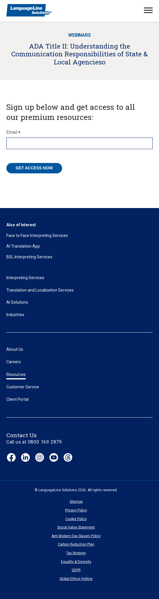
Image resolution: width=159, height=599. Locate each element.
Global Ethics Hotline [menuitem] (76, 579)
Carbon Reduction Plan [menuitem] (76, 544)
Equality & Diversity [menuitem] (76, 562)
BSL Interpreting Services (29, 257)
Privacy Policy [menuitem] (76, 510)
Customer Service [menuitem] (22, 387)
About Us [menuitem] (14, 349)
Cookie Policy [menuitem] (76, 519)
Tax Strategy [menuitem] (76, 553)
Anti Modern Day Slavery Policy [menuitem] (76, 536)
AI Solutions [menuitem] (17, 302)
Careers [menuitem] (13, 361)
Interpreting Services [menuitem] (25, 277)
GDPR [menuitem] (76, 570)
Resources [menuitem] (16, 374)
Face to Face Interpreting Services (37, 235)
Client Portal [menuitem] (17, 399)
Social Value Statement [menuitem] (76, 527)
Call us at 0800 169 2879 (34, 442)
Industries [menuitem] (15, 314)
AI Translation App (23, 246)
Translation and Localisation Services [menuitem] (40, 290)
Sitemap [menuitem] (76, 502)
